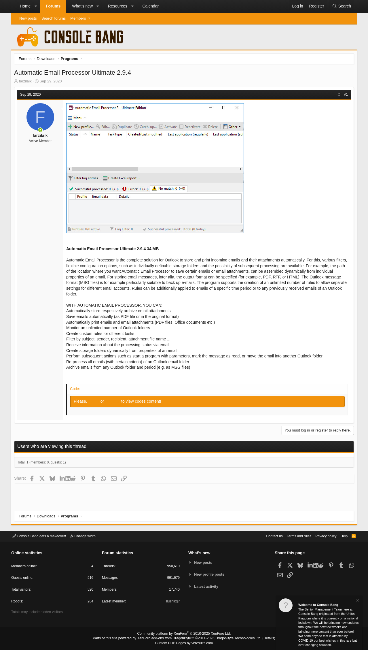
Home (25, 6)
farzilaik (26, 82)
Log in (96, 402)
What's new (82, 6)
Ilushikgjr (172, 602)
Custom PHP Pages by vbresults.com (184, 643)
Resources (117, 6)
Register (115, 402)
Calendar (150, 6)
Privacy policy (321, 536)
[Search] (341, 6)
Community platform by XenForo (184, 634)
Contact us (265, 536)
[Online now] (41, 131)
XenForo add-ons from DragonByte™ (167, 638)
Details (262, 638)
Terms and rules (292, 536)
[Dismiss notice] (357, 601)
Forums (53, 6)
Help (340, 536)
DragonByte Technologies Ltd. (234, 638)
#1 (344, 96)
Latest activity (207, 587)
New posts (28, 18)
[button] (35, 6)
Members (78, 18)
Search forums (53, 18)
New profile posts (210, 574)
